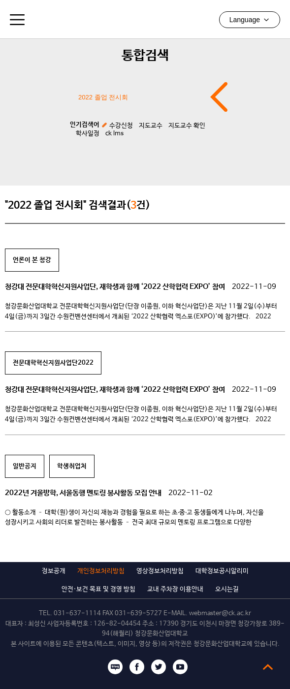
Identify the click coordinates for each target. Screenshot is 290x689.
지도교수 (150, 125)
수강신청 (121, 125)
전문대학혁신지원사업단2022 (53, 363)
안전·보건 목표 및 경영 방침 (98, 589)
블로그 (115, 666)
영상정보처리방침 (160, 571)
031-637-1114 (77, 613)
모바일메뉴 (17, 19)
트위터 (158, 666)
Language (249, 20)
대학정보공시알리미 (222, 571)
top (268, 667)
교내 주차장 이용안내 (175, 589)
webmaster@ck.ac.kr (220, 613)
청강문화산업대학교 (145, 19)
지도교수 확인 (186, 125)
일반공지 (24, 466)
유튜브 (180, 666)
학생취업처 (72, 466)
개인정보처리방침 (101, 571)
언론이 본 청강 (32, 260)
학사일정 (87, 133)
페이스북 (136, 666)
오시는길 (227, 589)
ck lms (114, 133)
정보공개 (53, 571)
